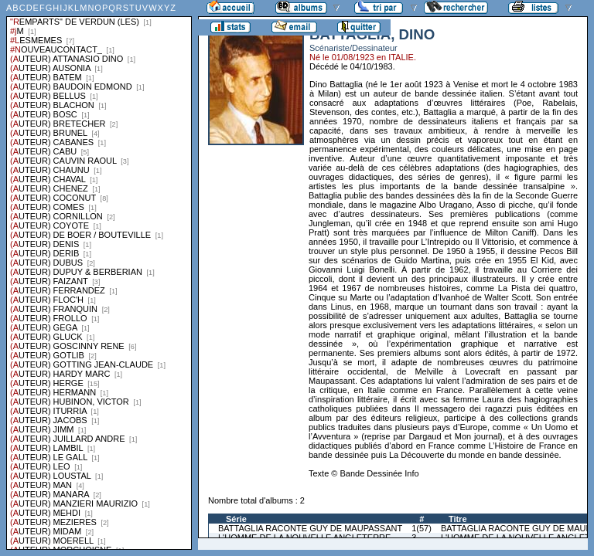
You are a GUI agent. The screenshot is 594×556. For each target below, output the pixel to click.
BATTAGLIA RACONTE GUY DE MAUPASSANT (310, 528)
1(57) (421, 528)
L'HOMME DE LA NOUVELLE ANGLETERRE (304, 537)
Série (236, 519)
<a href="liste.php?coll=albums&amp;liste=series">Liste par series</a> (99, 275)
